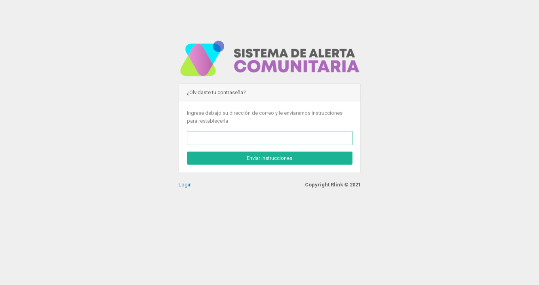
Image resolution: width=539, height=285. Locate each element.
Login (185, 184)
